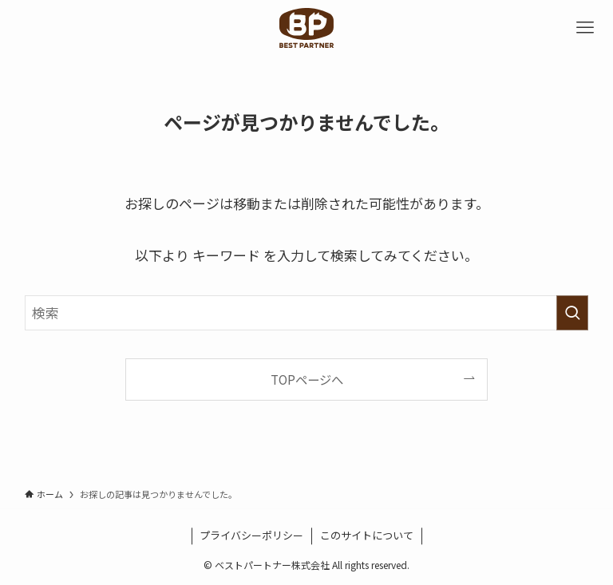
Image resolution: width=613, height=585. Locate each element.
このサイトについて (366, 535)
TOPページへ (307, 379)
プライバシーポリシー (251, 535)
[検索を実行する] (572, 312)
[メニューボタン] (585, 28)
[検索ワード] (307, 312)
